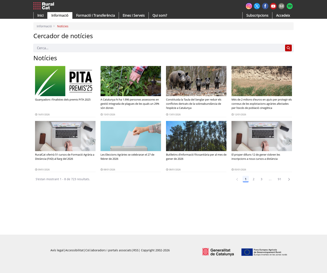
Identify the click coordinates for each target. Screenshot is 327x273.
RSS (135, 250)
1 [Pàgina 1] (246, 179)
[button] (40, 15)
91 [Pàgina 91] (279, 179)
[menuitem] (95, 15)
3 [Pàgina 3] (261, 179)
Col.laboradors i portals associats (108, 250)
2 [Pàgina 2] (253, 179)
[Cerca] (158, 48)
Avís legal (57, 250)
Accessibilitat (74, 250)
